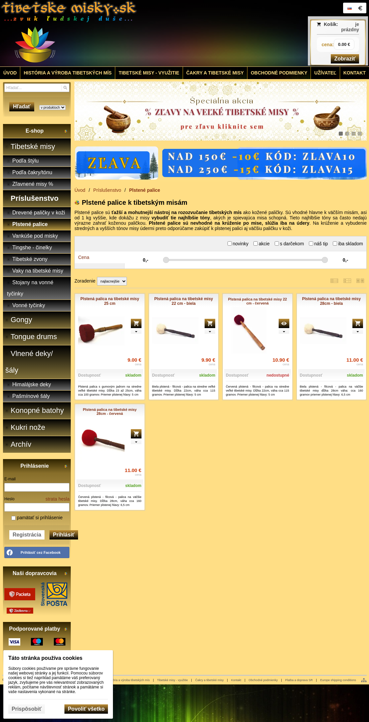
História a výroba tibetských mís (129, 680)
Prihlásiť (63, 535)
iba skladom (348, 243)
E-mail (10, 479)
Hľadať (22, 106)
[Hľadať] (65, 87)
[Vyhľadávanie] (36, 87)
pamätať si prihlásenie (36, 517)
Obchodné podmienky (263, 680)
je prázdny (350, 27)
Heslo (9, 499)
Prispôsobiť (27, 709)
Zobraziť (345, 58)
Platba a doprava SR (299, 680)
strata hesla (57, 499)
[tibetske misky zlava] (220, 111)
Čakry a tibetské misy (209, 680)
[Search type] (52, 107)
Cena (83, 257)
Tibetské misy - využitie (172, 680)
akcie (261, 243)
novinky (238, 243)
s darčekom (289, 243)
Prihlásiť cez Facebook (40, 552)
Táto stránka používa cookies (45, 658)
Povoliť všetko (86, 709)
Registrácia (27, 535)
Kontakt (236, 680)
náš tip (318, 243)
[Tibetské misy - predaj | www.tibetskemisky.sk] (138, 33)
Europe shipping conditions (338, 680)
